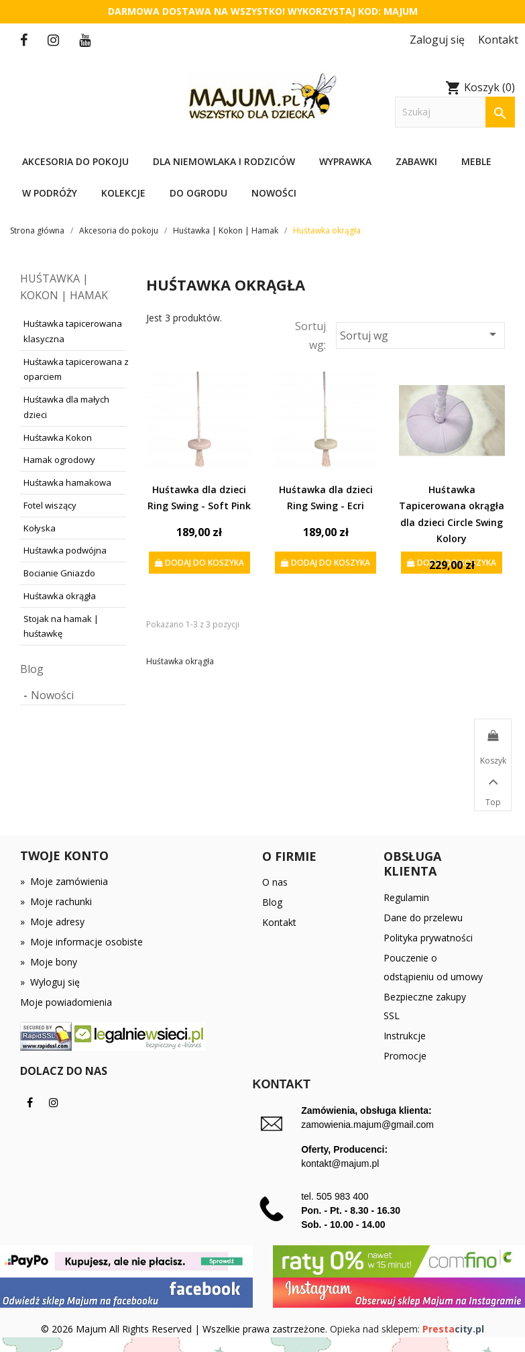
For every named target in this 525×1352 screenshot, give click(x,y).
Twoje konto (64, 855)
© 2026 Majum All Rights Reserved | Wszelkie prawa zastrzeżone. (185, 1328)
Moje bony (48, 961)
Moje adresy (52, 921)
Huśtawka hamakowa (67, 482)
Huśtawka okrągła (59, 596)
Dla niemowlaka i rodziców (224, 161)
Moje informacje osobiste (81, 941)
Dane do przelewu (423, 917)
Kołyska (39, 528)
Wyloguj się (50, 982)
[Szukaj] (455, 112)
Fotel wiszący (49, 505)
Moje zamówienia (64, 881)
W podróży (49, 193)
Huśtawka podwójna (65, 550)
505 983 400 (342, 1196)
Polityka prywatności (428, 937)
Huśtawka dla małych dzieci (66, 407)
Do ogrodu (198, 193)
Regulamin (406, 897)
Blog (32, 669)
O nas (275, 882)
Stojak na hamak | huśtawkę (61, 626)
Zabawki (416, 161)
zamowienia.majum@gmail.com (367, 1124)
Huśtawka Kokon (57, 437)
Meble (476, 161)
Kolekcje (123, 193)
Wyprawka (345, 161)
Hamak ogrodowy (59, 460)
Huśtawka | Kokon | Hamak (64, 287)
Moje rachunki (56, 901)
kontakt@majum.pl (340, 1163)
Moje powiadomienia (66, 1002)
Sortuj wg (420, 334)
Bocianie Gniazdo (59, 573)
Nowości (273, 193)
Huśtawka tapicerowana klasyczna (72, 331)
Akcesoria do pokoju (75, 161)
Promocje (405, 1055)
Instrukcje (405, 1035)
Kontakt (279, 922)
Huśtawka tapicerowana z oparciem (76, 369)
